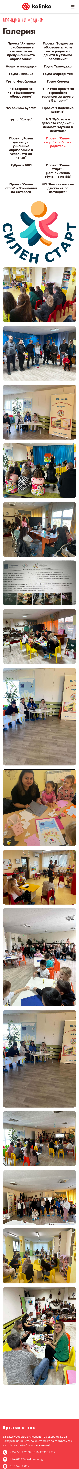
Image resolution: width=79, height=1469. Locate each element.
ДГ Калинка (36, 6)
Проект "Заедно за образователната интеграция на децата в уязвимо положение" (58, 51)
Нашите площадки (21, 66)
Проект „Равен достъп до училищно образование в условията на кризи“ (21, 148)
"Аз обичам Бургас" (21, 108)
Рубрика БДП (21, 165)
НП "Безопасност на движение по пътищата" (58, 188)
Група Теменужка (58, 66)
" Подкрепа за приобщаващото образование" (21, 92)
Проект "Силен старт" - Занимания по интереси (21, 188)
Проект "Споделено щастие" (58, 110)
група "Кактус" (21, 119)
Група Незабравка (21, 81)
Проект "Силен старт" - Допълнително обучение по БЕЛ (57, 171)
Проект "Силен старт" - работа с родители (58, 142)
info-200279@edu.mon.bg (26, 1459)
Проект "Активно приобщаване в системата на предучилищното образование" (21, 51)
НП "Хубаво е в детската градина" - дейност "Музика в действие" (58, 125)
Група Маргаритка (58, 74)
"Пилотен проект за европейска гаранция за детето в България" (58, 94)
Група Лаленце (21, 74)
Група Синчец (58, 81)
